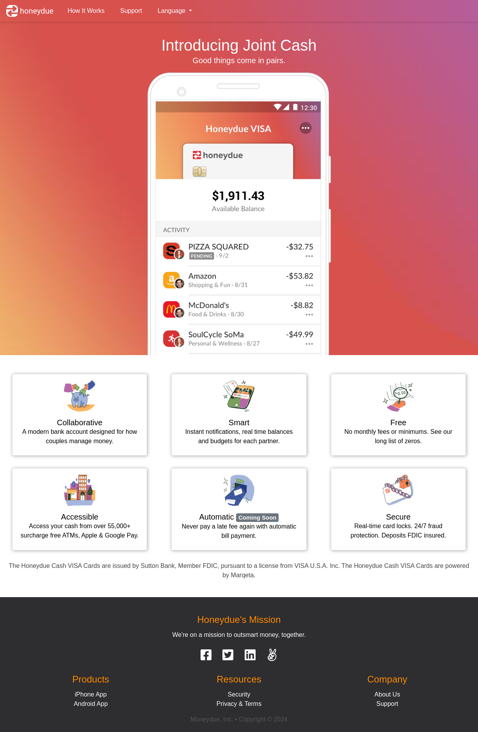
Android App (91, 703)
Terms (253, 703)
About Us (387, 694)
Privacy (227, 703)
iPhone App (91, 694)
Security (239, 694)
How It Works (86, 10)
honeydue (29, 11)
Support (131, 10)
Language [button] (172, 10)
